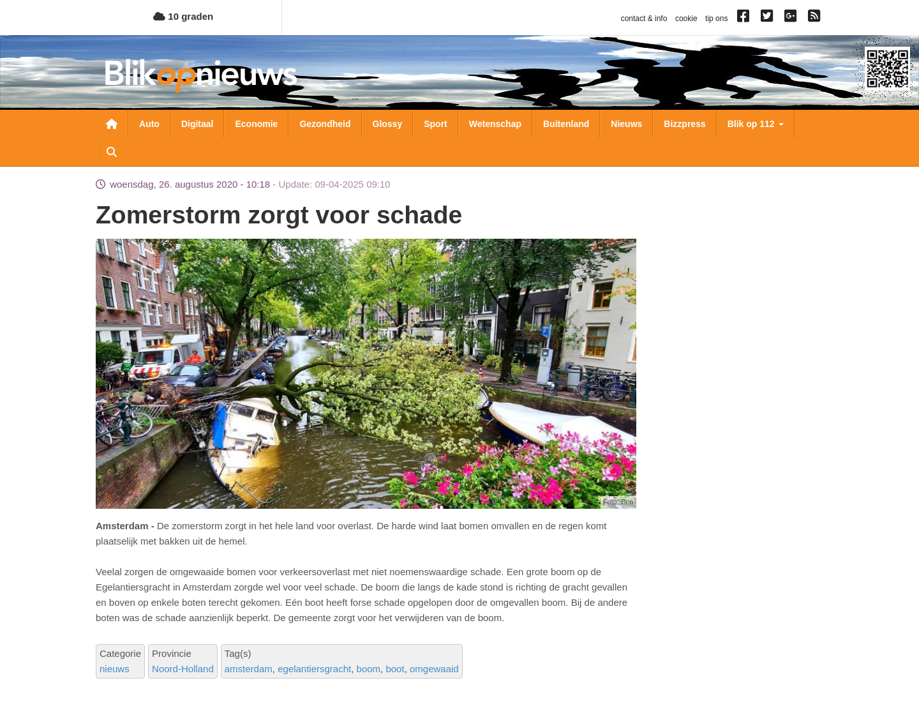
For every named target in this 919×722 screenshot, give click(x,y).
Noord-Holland (183, 668)
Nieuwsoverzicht (112, 124)
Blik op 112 (756, 124)
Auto (149, 124)
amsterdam (249, 668)
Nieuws (626, 124)
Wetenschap (495, 124)
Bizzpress (684, 124)
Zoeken (111, 152)
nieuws (115, 668)
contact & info (644, 18)
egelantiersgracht (314, 668)
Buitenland (566, 124)
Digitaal (197, 124)
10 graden (183, 16)
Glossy (388, 124)
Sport (435, 124)
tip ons (716, 18)
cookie (686, 18)
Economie (256, 124)
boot (394, 668)
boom (369, 668)
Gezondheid (324, 124)
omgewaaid (434, 668)
